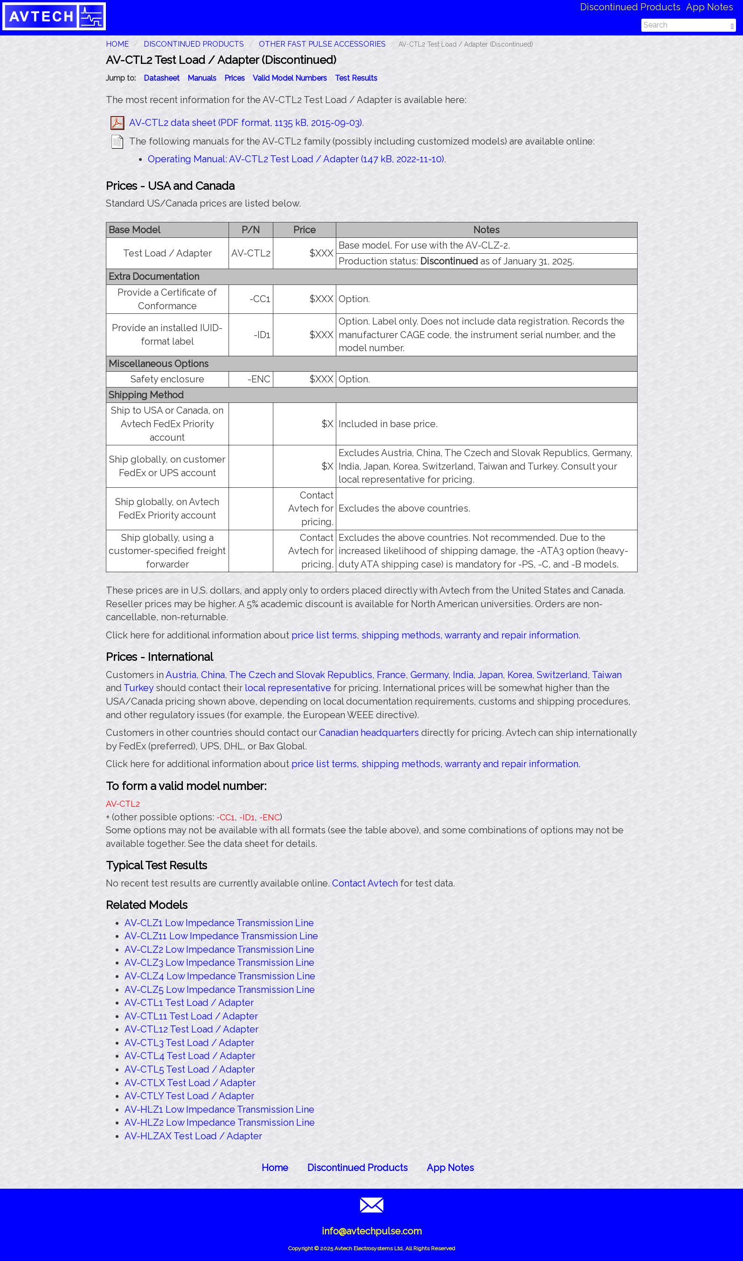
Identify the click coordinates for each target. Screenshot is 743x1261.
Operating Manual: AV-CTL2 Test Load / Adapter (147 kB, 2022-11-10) (296, 159)
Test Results (356, 78)
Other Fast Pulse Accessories (322, 44)
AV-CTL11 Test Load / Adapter (191, 1016)
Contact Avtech (365, 883)
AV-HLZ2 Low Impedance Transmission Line (220, 1122)
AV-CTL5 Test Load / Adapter (190, 1069)
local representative (288, 687)
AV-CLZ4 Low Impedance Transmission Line (220, 976)
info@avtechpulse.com (372, 1231)
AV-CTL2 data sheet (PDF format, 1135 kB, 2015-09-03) (245, 122)
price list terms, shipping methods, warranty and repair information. (436, 635)
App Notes (709, 7)
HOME (117, 44)
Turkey (138, 687)
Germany (429, 674)
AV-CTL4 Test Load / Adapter (190, 1055)
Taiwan (607, 674)
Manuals (201, 78)
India (463, 674)
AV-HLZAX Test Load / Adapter (193, 1136)
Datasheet (162, 78)
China (213, 674)
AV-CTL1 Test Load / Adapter (189, 1002)
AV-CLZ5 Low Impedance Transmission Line (220, 989)
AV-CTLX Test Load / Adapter (190, 1082)
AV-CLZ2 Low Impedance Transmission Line (219, 949)
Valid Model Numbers (290, 78)
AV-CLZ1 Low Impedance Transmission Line (219, 922)
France (391, 674)
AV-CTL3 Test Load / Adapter (189, 1042)
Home (275, 1167)
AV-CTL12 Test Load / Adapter (191, 1029)
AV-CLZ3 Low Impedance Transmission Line (219, 962)
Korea (519, 674)
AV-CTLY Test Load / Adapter (189, 1096)
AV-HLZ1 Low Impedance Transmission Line (219, 1109)
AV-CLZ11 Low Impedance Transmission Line (221, 936)
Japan (490, 674)
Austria (181, 674)
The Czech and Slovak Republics (300, 674)
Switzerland (562, 674)
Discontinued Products (630, 7)
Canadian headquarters (369, 732)
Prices (234, 78)
